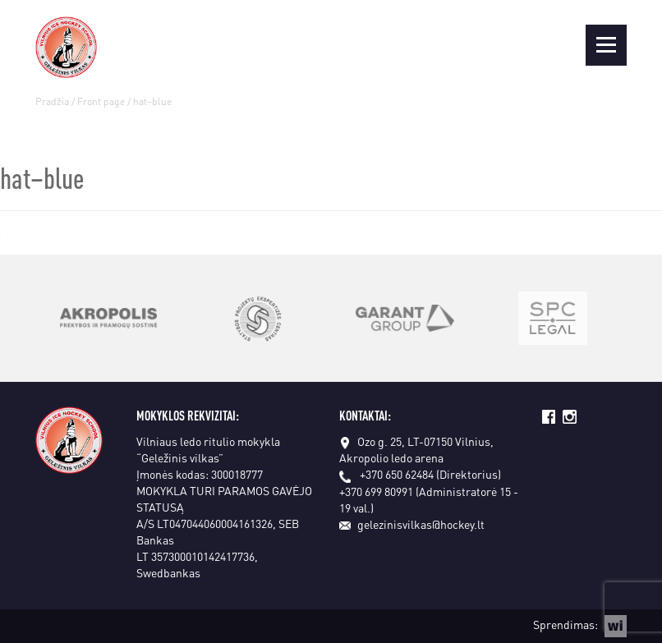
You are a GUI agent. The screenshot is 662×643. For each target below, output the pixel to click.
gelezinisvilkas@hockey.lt (412, 524)
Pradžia (52, 101)
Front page (101, 101)
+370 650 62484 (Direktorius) (430, 473)
